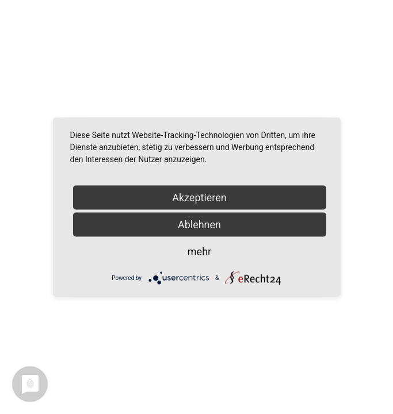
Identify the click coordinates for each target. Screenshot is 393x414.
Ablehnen (199, 224)
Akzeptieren (199, 197)
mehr (199, 252)
